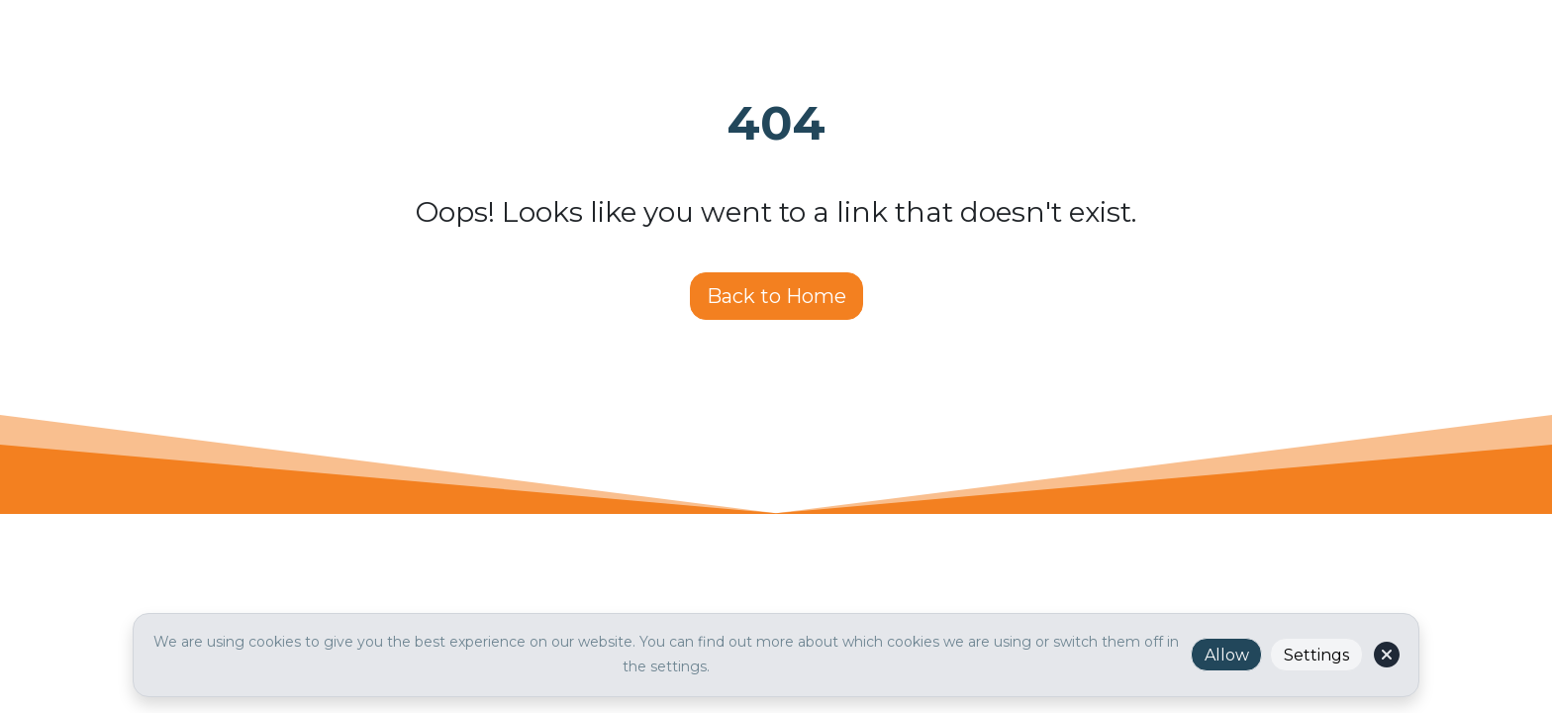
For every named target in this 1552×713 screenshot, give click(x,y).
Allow (1227, 655)
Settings (1316, 655)
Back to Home (776, 296)
